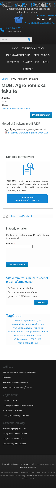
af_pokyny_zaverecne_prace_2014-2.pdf (28, 132)
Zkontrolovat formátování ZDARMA (27, 199)
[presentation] (23, 256)
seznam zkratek (15, 331)
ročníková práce (21, 339)
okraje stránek (33, 331)
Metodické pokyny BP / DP (14, 428)
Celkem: (43, 19)
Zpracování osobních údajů (14, 387)
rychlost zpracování (22, 328)
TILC (33, 339)
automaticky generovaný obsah (28, 324)
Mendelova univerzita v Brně (15, 108)
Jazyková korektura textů (13, 439)
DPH (40, 339)
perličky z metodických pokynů (16, 415)
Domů (4, 78)
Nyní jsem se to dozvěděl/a (24, 292)
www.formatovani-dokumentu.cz (17, 464)
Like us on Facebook (21, 216)
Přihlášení (41, 15)
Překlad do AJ (42, 55)
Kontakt (28, 69)
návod (39, 335)
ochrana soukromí (28, 467)
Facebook (7, 377)
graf (39, 320)
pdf (36, 343)
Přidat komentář (41, 115)
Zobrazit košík (31, 23)
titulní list (38, 328)
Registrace (51, 15)
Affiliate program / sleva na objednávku (19, 372)
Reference (13, 62)
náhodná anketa (10, 400)
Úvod (15, 48)
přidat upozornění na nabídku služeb (18, 405)
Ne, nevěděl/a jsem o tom (24, 296)
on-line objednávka (25, 320)
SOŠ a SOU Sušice (24, 335)
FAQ (37, 62)
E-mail (10, 243)
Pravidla (6, 382)
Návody (27, 62)
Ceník (46, 62)
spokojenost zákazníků (12, 410)
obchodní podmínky (19, 382)
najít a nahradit (25, 343)
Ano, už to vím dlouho (21, 288)
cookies (29, 475)
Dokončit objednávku (47, 23)
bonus (45, 331)
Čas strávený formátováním (14, 444)
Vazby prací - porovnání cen (15, 433)
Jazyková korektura (18, 55)
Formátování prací (33, 48)
